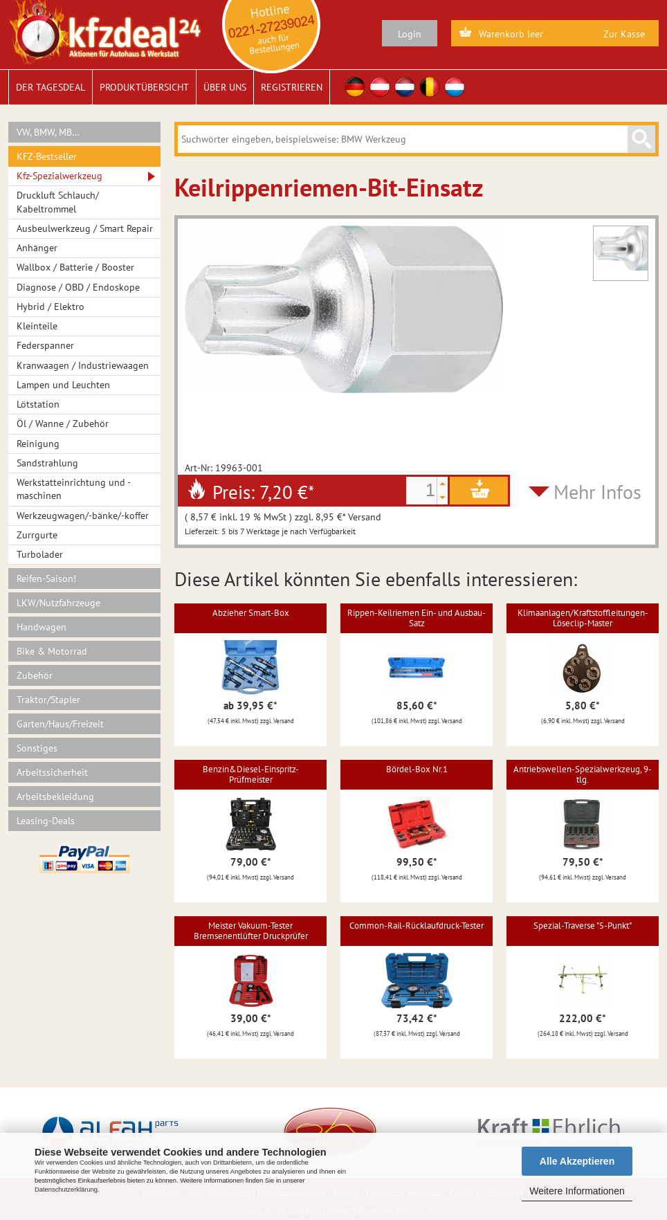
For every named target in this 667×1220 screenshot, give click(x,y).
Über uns (224, 87)
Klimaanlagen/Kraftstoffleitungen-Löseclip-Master (583, 617)
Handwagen (41, 627)
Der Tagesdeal (50, 87)
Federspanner (45, 345)
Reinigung (38, 443)
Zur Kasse (624, 34)
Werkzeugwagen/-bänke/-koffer (83, 515)
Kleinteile (37, 326)
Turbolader (40, 554)
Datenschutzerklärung (66, 1189)
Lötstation (38, 404)
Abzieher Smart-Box (250, 613)
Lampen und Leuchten (63, 385)
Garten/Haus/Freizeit (60, 724)
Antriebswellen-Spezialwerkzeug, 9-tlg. (582, 774)
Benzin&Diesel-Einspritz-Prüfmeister (251, 774)
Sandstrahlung (47, 463)
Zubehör (35, 675)
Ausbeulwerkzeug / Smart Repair (85, 228)
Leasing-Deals (46, 820)
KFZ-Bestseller (47, 156)
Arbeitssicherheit (52, 772)
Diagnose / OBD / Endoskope (78, 287)
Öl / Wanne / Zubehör (63, 423)
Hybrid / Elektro (50, 306)
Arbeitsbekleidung (55, 796)
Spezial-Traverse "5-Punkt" (582, 925)
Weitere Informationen (576, 1190)
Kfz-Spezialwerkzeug (59, 176)
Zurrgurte (37, 535)
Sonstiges (37, 748)
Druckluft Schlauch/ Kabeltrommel (58, 202)
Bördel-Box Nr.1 (417, 769)
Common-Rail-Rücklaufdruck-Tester (416, 925)
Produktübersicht (144, 87)
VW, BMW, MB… (48, 132)
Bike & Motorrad (52, 651)
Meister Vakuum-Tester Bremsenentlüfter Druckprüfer (251, 930)
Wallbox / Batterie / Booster (75, 267)
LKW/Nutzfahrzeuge (58, 603)
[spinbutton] (421, 490)
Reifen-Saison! (46, 578)
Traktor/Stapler (48, 699)
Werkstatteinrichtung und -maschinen (74, 489)
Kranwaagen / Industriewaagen (83, 365)
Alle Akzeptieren (577, 1161)
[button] (442, 484)
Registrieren (291, 87)
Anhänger (37, 248)
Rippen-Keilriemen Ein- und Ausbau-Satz (416, 617)
